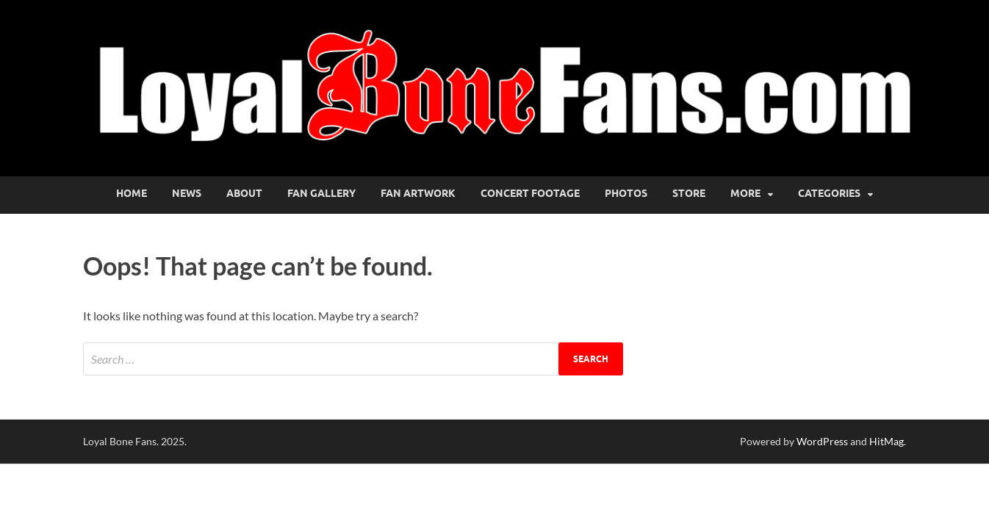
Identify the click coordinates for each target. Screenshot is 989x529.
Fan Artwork (418, 193)
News (186, 193)
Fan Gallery (321, 193)
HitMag (886, 441)
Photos (626, 193)
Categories (829, 193)
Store (688, 193)
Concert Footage (530, 193)
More (745, 193)
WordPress (822, 441)
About (244, 193)
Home (131, 193)
